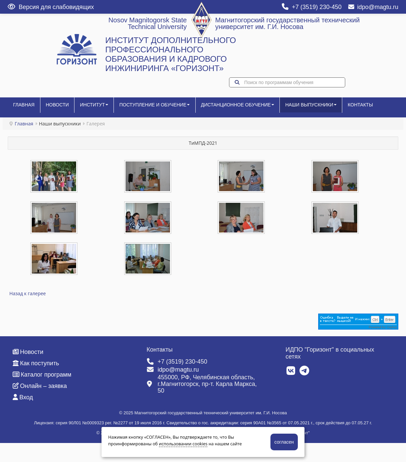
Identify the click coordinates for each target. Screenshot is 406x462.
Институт (100, 107)
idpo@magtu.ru (373, 7)
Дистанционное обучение (248, 107)
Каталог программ (42, 395)
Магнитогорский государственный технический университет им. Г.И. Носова (287, 23)
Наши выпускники (325, 107)
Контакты (27, 127)
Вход (23, 418)
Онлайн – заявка (40, 406)
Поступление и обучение (163, 107)
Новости (60, 107)
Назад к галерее (27, 314)
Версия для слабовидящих (51, 7)
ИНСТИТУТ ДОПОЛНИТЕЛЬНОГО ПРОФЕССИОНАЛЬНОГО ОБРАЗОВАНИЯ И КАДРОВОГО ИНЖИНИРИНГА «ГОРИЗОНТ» (170, 54)
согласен (284, 442)
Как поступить (36, 384)
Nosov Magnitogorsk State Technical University (148, 23)
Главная (25, 107)
